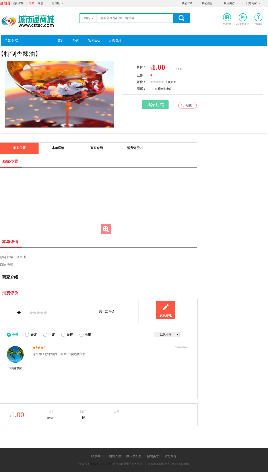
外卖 (76, 40)
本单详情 (58, 148)
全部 (15, 335)
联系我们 (97, 456)
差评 (70, 335)
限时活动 (94, 40)
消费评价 (135, 148)
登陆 (31, 3)
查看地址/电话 (163, 88)
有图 (88, 335)
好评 (33, 335)
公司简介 (170, 456)
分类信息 (115, 40)
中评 (52, 335)
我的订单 (187, 3)
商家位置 (19, 148)
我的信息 (207, 3)
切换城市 (17, 3)
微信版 (56, 3)
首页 (61, 40)
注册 (40, 3)
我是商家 (251, 3)
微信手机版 (134, 456)
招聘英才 (153, 456)
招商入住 (115, 456)
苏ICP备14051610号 (101, 463)
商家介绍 (96, 148)
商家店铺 (155, 104)
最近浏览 (229, 3)
